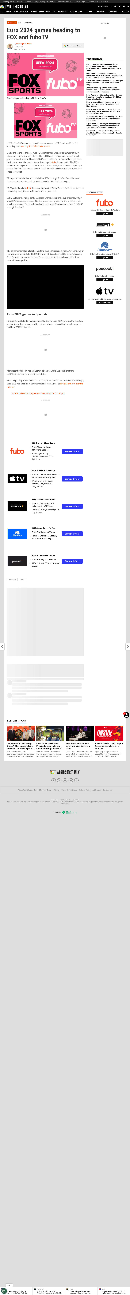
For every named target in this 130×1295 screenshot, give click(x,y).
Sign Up (105, 213)
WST (22, 579)
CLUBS (90, 11)
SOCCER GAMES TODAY (40, 11)
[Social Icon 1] (59, 780)
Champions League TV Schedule (44, 2)
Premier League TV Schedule (84, 2)
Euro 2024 (12, 579)
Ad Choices (97, 790)
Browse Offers (72, 451)
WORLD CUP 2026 (21, 11)
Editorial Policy (84, 790)
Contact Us (107, 790)
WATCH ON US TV (60, 11)
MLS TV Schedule (102, 2)
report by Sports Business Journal (35, 146)
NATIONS (101, 11)
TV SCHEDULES (77, 11)
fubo (54, 162)
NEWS (8, 11)
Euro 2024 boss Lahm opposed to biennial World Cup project (38, 393)
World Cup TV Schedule (23, 2)
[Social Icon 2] (65, 780)
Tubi (29, 188)
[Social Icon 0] (54, 780)
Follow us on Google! (74, 46)
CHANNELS (113, 11)
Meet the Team (45, 790)
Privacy (56, 790)
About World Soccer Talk (27, 790)
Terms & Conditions (69, 790)
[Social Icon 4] (76, 780)
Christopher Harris (23, 43)
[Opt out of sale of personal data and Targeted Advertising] (4, 1291)
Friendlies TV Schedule (64, 2)
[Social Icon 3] (71, 780)
